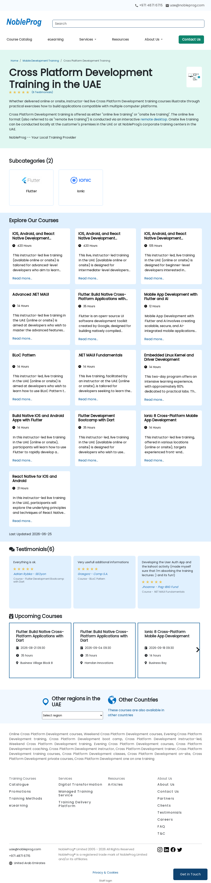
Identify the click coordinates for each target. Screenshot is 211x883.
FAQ (161, 826)
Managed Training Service (76, 793)
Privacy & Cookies (105, 872)
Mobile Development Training (41, 60)
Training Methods (25, 798)
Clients (164, 805)
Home (14, 60)
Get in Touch (190, 874)
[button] (196, 649)
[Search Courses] (128, 24)
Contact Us (191, 39)
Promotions (20, 791)
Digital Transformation (80, 784)
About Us (152, 39)
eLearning (55, 39)
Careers (165, 819)
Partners (165, 798)
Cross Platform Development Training (86, 60)
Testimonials (169, 812)
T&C (161, 833)
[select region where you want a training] (72, 715)
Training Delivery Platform (75, 804)
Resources (120, 39)
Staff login (105, 880)
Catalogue (19, 784)
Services (86, 39)
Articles (115, 784)
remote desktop (154, 119)
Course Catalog (19, 39)
